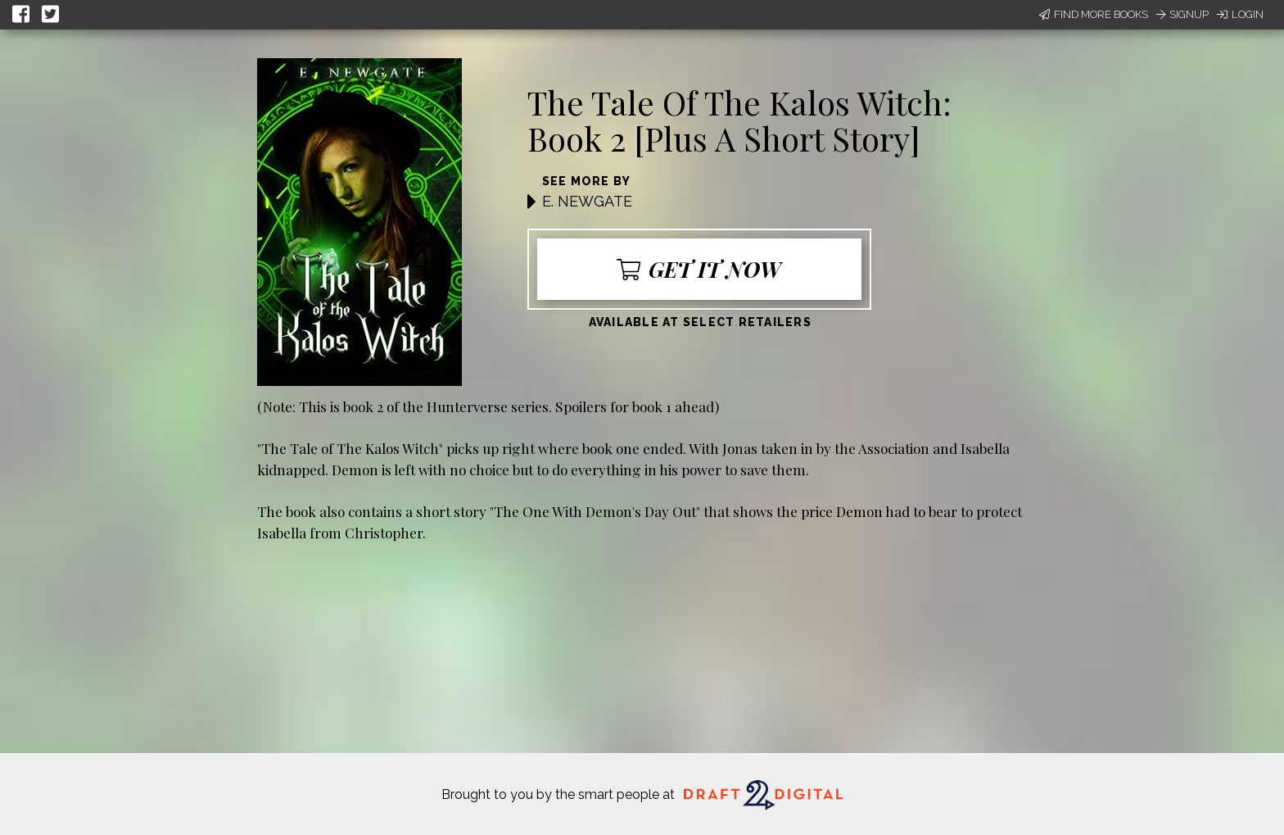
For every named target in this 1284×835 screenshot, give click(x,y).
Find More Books (1093, 14)
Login (1240, 14)
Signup (1182, 14)
